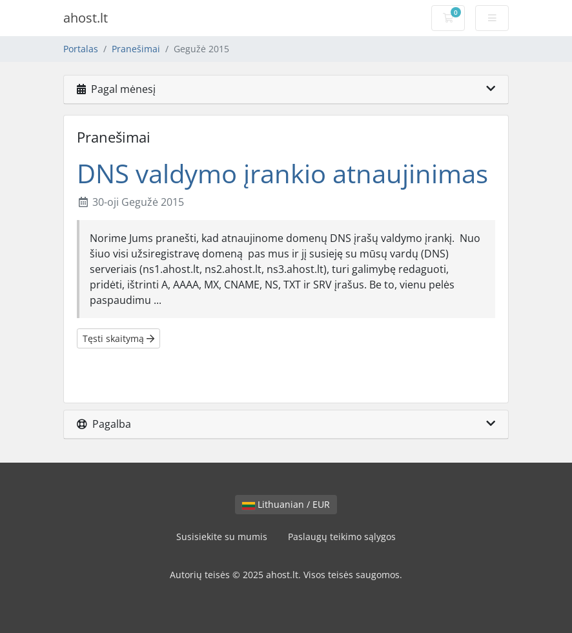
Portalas (80, 49)
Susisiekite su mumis (221, 536)
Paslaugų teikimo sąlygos (342, 536)
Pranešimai (136, 49)
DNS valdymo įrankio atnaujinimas (282, 173)
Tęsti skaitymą (118, 338)
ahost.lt (85, 17)
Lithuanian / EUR (286, 504)
